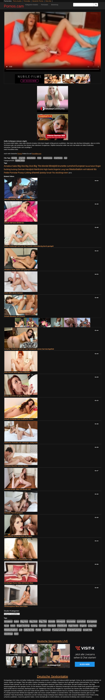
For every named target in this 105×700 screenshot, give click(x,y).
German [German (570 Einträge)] (21, 169)
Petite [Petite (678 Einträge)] (6, 172)
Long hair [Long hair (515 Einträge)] (65, 169)
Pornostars (44, 5)
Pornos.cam (14, 6)
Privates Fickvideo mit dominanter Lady (18, 559)
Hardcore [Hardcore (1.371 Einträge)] (38, 169)
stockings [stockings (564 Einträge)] (59, 172)
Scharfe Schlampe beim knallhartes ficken (18, 419)
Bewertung (54, 5)
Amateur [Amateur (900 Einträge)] (8, 166)
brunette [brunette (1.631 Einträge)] (62, 166)
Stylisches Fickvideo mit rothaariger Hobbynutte (21, 442)
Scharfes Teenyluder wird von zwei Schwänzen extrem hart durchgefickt (29, 349)
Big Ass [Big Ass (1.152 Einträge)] (21, 166)
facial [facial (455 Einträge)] (87, 166)
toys (65, 158)
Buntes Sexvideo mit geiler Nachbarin (17, 396)
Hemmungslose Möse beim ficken (16, 606)
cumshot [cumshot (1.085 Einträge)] (71, 166)
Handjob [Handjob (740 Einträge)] (29, 169)
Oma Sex (48, 1)
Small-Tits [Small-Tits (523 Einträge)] (50, 173)
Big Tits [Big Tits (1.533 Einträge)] (37, 166)
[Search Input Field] (83, 4)
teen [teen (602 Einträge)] (66, 172)
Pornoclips (26, 1)
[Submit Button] (96, 4)
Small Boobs (58, 158)
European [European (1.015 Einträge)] (80, 166)
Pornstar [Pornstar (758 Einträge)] (13, 172)
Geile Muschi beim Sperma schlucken (17, 372)
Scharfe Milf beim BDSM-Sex (14, 223)
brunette (14, 158)
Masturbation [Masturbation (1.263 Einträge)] (75, 169)
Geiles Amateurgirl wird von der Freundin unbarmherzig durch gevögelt (29, 246)
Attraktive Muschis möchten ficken (16, 466)
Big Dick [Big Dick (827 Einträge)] (29, 166)
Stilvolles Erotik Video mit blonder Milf (17, 489)
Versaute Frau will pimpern (13, 513)
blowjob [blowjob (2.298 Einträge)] (53, 165)
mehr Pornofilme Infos (11, 149)
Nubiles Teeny (20, 160)
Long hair (22, 158)
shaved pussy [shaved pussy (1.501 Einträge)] (39, 172)
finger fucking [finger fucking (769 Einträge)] (23, 625)
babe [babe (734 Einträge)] (14, 166)
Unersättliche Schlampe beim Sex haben (18, 536)
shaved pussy (47, 158)
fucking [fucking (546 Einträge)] (14, 169)
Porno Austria (17, 1)
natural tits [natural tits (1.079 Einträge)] (91, 169)
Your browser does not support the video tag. (52, 42)
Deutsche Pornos (37, 1)
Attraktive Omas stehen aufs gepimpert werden (20, 269)
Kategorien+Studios (31, 5)
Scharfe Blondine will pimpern (14, 316)
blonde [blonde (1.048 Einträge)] (45, 166)
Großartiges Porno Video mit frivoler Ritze (18, 583)
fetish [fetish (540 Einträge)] (92, 166)
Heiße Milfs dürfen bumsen (13, 293)
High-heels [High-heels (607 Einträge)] (48, 169)
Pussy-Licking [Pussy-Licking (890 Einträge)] (24, 172)
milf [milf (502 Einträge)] (84, 169)
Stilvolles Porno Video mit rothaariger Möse (19, 199)
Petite (39, 158)
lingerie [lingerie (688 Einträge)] (56, 169)
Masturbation (31, 158)
